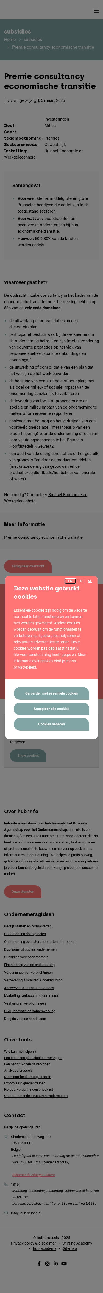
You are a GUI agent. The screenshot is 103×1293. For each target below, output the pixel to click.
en (70, 581)
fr (80, 581)
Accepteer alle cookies (51, 709)
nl (90, 581)
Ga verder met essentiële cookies (51, 693)
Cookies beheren (51, 724)
